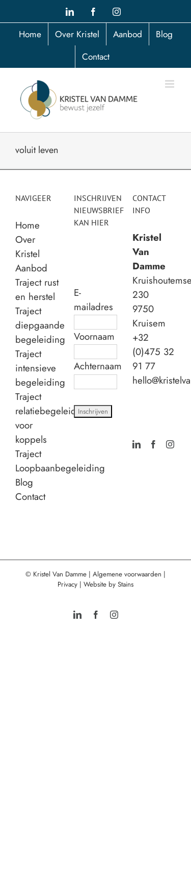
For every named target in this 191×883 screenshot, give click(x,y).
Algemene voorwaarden (127, 574)
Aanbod (31, 268)
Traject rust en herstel (37, 289)
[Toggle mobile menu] (170, 84)
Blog (24, 482)
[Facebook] (153, 444)
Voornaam (94, 336)
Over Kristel (27, 247)
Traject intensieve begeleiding (40, 368)
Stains (125, 584)
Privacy (67, 584)
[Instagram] (170, 444)
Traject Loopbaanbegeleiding (60, 461)
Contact (30, 496)
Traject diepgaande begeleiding (40, 325)
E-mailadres (93, 300)
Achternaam (98, 366)
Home (27, 225)
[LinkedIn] (136, 444)
